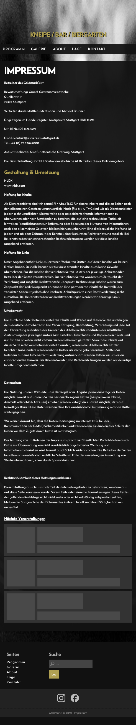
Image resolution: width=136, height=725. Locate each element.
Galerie (39, 49)
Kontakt (97, 49)
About (59, 49)
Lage (77, 49)
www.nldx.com (14, 185)
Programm (14, 49)
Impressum (80, 712)
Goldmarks (67, 16)
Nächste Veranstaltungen (24, 518)
